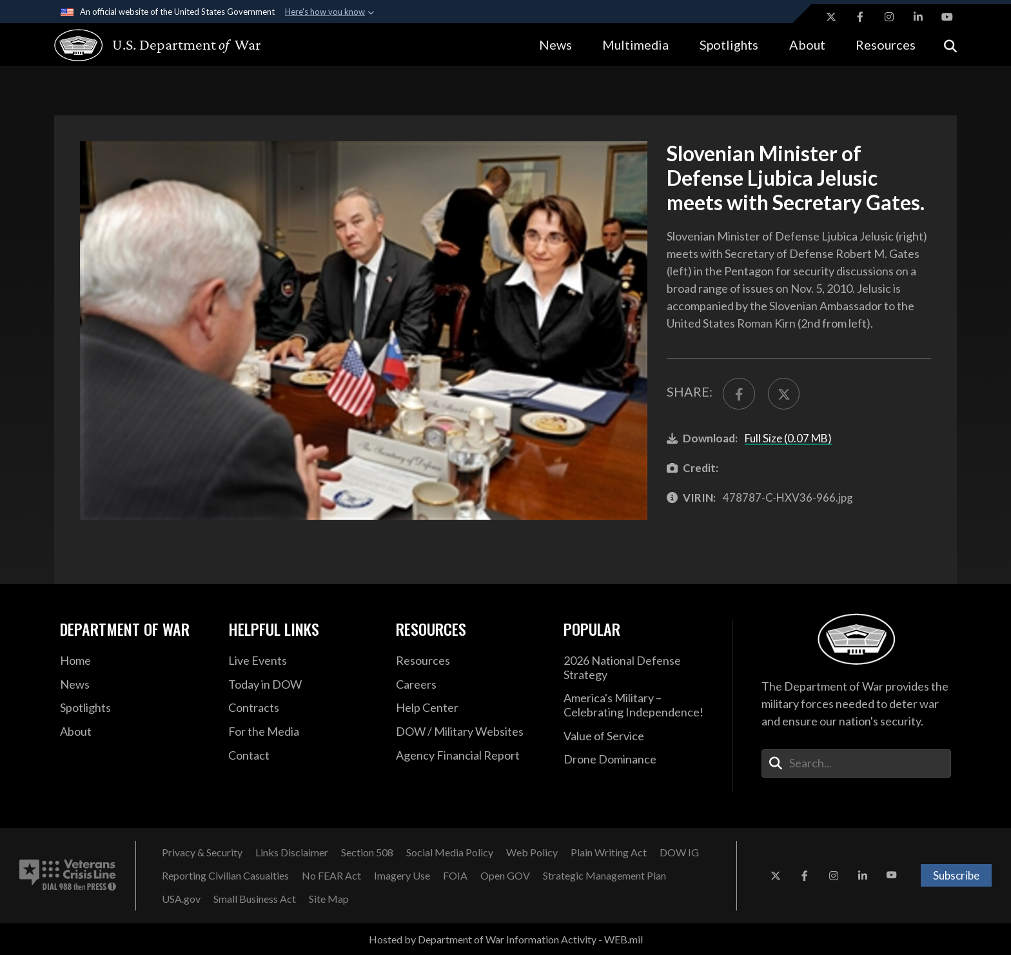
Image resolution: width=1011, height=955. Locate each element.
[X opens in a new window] (831, 16)
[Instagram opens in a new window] (889, 16)
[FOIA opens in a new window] (455, 875)
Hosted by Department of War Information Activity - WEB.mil (506, 939)
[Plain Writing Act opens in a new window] (608, 852)
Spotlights (729, 44)
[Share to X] (784, 394)
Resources (886, 44)
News (555, 44)
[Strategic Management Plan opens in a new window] (604, 875)
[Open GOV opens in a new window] (505, 875)
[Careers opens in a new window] (470, 684)
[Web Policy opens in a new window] (532, 852)
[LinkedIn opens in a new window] (918, 16)
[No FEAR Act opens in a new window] (331, 875)
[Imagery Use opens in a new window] (402, 875)
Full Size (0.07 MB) (788, 438)
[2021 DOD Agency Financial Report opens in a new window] (470, 755)
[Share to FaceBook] (739, 394)
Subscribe (956, 875)
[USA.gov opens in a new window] (181, 899)
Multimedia (635, 44)
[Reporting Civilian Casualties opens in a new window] (225, 875)
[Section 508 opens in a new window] (367, 852)
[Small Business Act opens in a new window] (254, 899)
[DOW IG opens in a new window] (679, 852)
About (807, 44)
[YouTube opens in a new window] (947, 16)
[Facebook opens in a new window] (860, 16)
